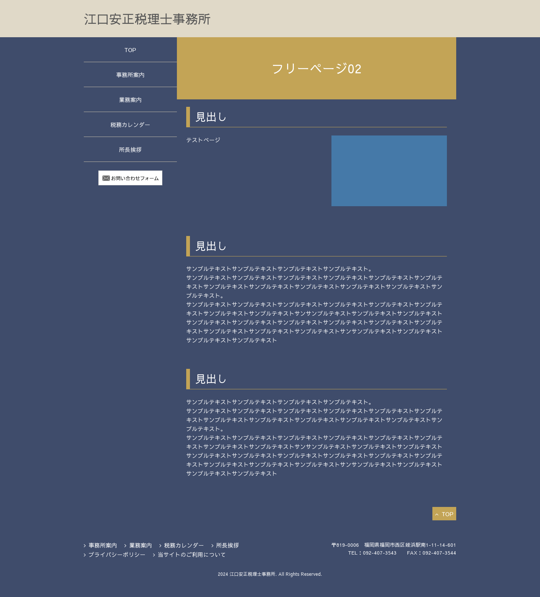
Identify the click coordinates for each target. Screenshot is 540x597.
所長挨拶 (130, 149)
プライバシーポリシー (117, 554)
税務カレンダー (130, 124)
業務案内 (130, 99)
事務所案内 (130, 75)
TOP (130, 50)
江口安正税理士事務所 (147, 18)
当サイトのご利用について (192, 554)
